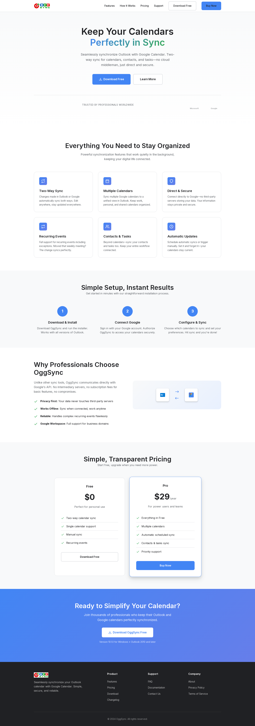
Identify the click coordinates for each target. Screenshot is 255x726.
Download (112, 693)
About (191, 681)
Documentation (156, 687)
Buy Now (211, 5)
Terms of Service (198, 693)
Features (109, 5)
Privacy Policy (196, 687)
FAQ (150, 681)
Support (158, 5)
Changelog (113, 699)
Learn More (148, 79)
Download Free (182, 5)
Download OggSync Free (127, 632)
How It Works (127, 5)
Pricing (145, 5)
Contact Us (154, 693)
